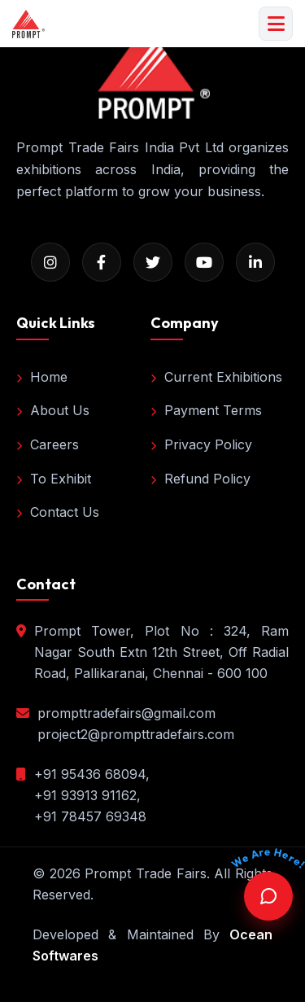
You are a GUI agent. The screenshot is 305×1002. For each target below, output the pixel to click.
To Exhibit (53, 478)
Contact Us (57, 512)
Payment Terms (206, 410)
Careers (47, 444)
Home (42, 377)
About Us (52, 410)
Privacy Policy (201, 444)
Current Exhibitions (216, 377)
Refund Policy (200, 478)
